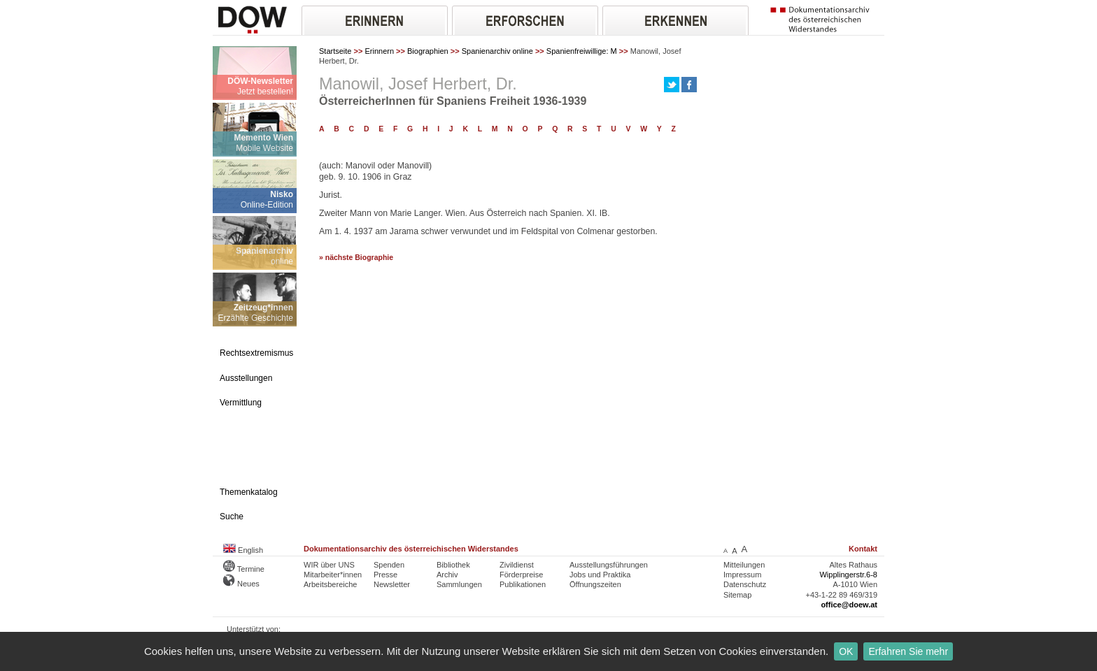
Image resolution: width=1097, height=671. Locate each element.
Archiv (447, 574)
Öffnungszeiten (595, 584)
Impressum (742, 574)
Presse (385, 574)
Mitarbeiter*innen (333, 574)
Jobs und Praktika (599, 574)
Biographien (427, 51)
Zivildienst (517, 565)
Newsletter (392, 584)
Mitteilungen (744, 565)
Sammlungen (459, 584)
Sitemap (737, 595)
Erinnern (379, 51)
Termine (243, 569)
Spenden (389, 565)
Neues (241, 583)
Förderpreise (521, 574)
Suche (231, 516)
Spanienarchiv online (497, 51)
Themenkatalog (249, 492)
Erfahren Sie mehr (908, 651)
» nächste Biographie (356, 257)
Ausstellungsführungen (608, 565)
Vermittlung (241, 402)
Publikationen (523, 584)
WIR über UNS (329, 565)
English (243, 550)
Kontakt (863, 548)
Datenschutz (744, 584)
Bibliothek (453, 565)
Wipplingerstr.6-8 (848, 574)
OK (846, 651)
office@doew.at (849, 604)
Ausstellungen (246, 378)
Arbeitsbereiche (330, 584)
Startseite (335, 51)
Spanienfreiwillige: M (581, 51)
